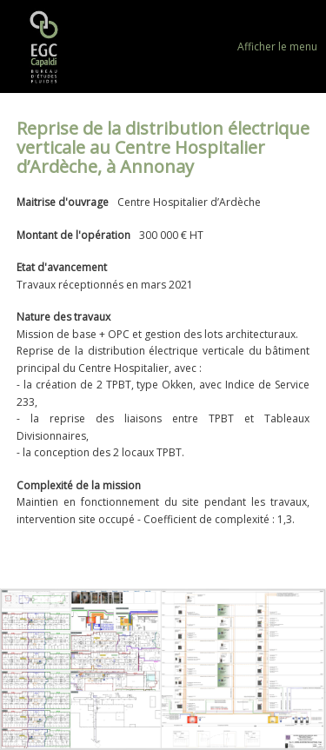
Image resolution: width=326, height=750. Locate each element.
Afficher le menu (277, 46)
